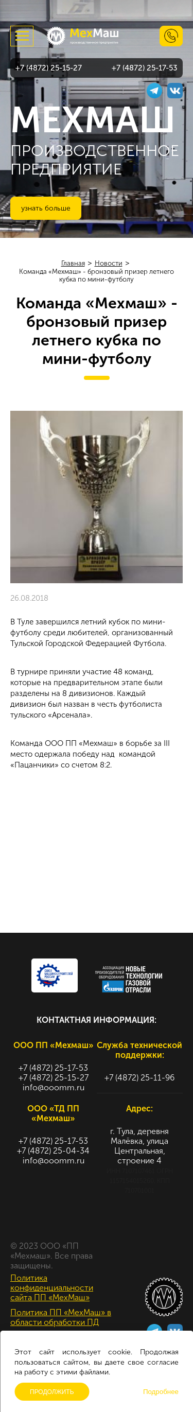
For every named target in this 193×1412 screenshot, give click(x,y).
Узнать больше (46, 208)
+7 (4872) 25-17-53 (145, 68)
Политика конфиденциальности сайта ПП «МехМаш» (51, 1287)
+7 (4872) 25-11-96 (139, 1078)
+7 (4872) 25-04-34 (53, 1151)
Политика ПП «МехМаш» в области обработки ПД (60, 1317)
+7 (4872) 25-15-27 (48, 68)
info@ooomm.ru (53, 1087)
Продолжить (52, 1392)
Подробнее (161, 1392)
